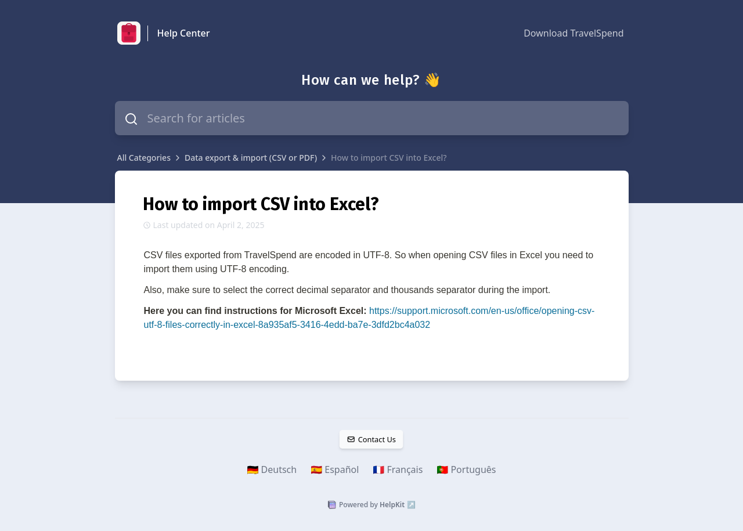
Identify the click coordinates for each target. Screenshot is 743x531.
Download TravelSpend (573, 33)
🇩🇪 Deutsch (272, 469)
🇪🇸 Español (335, 469)
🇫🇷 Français (398, 469)
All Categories (144, 157)
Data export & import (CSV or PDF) (251, 157)
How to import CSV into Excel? (388, 157)
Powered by (371, 505)
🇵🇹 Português (466, 469)
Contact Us (371, 439)
